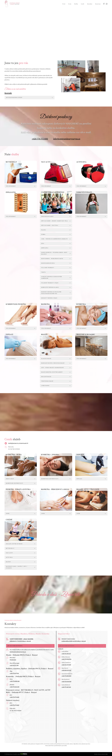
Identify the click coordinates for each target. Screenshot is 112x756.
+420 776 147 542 (14, 673)
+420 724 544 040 (66, 681)
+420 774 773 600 (40, 138)
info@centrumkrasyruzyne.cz (66, 138)
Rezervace (98, 4)
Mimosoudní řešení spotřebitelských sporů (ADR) (56, 745)
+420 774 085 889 (66, 676)
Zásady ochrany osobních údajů (101, 754)
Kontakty (89, 4)
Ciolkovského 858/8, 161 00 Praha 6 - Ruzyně (74, 641)
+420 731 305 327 (66, 653)
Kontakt (8, 93)
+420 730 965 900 (66, 659)
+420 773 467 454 (66, 687)
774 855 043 (13, 659)
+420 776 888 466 (14, 681)
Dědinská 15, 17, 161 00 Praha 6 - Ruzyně (20, 641)
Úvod (63, 4)
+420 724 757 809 (66, 664)
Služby (76, 4)
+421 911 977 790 (14, 665)
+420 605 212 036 (66, 670)
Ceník (82, 4)
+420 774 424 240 (14, 687)
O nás (69, 4)
